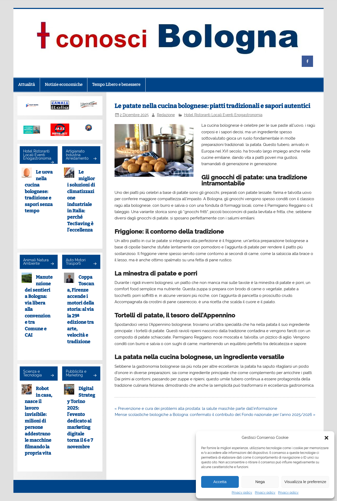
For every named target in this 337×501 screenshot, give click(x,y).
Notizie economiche (63, 84)
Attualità (26, 84)
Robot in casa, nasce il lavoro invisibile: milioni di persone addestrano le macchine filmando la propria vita (38, 421)
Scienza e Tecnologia (32, 373)
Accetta (219, 481)
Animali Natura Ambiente (36, 262)
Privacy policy (242, 492)
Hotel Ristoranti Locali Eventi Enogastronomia (223, 115)
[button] (326, 437)
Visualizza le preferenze (305, 481)
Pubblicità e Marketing (76, 373)
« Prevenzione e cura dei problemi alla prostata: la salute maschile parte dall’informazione (196, 408)
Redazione (166, 115)
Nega (260, 481)
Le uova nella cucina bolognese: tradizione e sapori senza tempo (39, 191)
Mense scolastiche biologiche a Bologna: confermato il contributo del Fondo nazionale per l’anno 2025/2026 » (215, 414)
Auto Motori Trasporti (76, 262)
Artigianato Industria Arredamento (77, 154)
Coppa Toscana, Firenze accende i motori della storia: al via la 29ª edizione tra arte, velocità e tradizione (80, 309)
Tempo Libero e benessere (116, 84)
